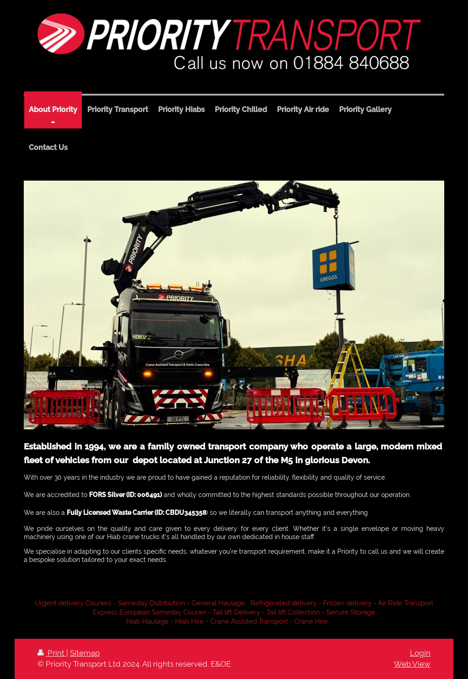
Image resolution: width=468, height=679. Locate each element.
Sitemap (85, 653)
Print (51, 653)
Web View (412, 663)
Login (420, 653)
